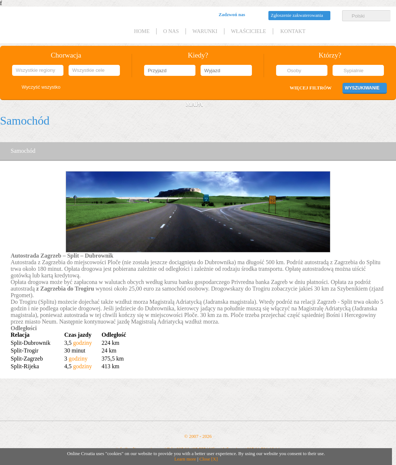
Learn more (185, 459)
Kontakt (292, 31)
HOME (142, 31)
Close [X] (208, 459)
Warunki (204, 31)
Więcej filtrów (310, 88)
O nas (171, 31)
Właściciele (248, 31)
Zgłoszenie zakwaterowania (297, 15)
